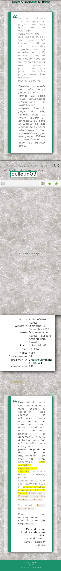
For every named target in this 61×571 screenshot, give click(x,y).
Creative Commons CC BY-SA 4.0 (40, 361)
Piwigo (30, 564)
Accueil (11, 166)
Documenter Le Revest (33, 166)
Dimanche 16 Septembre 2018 (39, 327)
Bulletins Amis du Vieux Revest (21, 170)
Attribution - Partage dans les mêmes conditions (31, 496)
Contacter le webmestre (30, 568)
